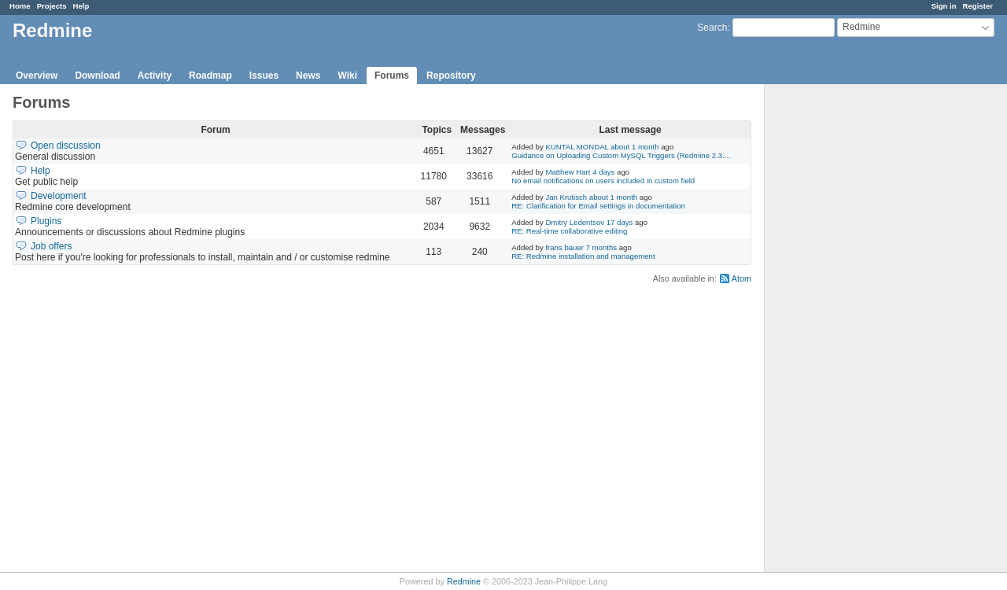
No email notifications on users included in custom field (603, 180)
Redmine (464, 581)
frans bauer (564, 247)
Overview (36, 75)
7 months (601, 247)
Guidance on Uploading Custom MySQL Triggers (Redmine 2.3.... (621, 155)
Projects (52, 6)
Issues (263, 75)
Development (59, 195)
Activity (155, 75)
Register (978, 6)
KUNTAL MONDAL (576, 146)
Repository (451, 75)
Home (20, 6)
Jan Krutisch (566, 197)
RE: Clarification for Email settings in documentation (598, 205)
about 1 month (634, 146)
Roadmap (210, 75)
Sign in (944, 6)
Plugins (46, 221)
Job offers (51, 246)
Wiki (347, 75)
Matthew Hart (567, 172)
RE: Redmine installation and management (583, 256)
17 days (620, 222)
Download (97, 75)
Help (81, 6)
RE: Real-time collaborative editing (569, 231)
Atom (741, 278)
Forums (391, 75)
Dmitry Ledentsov (574, 222)
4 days (603, 172)
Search (712, 27)
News (308, 75)
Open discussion (66, 145)
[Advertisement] (843, 331)
